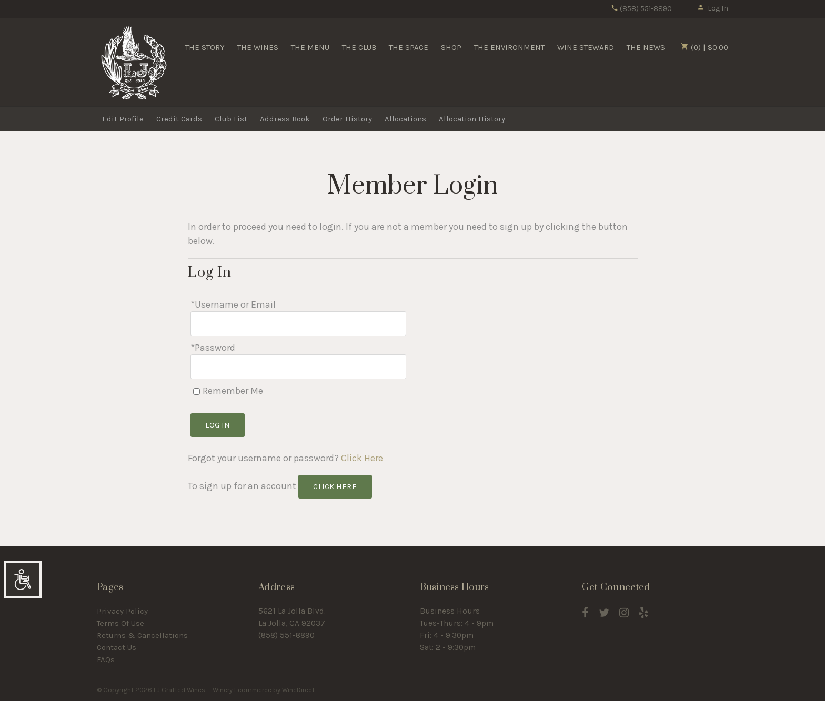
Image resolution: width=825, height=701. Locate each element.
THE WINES (257, 47)
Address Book (285, 119)
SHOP (451, 47)
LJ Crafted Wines (133, 62)
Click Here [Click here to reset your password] (362, 458)
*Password (212, 347)
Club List (231, 119)
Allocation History (472, 119)
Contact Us (116, 647)
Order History (347, 119)
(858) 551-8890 (641, 8)
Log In (712, 8)
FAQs (106, 659)
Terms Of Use (120, 623)
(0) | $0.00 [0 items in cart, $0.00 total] (704, 47)
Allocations (405, 119)
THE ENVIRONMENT (509, 47)
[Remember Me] (196, 391)
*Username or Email (233, 304)
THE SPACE (408, 47)
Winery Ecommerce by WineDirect (264, 690)
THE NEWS (646, 47)
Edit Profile (123, 119)
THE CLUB (359, 47)
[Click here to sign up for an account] (335, 487)
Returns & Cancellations (142, 635)
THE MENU (310, 47)
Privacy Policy (122, 611)
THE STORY (205, 47)
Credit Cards (179, 119)
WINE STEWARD (585, 47)
